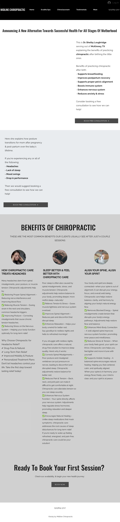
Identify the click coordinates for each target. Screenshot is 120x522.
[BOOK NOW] (60, 484)
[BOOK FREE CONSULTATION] (96, 120)
